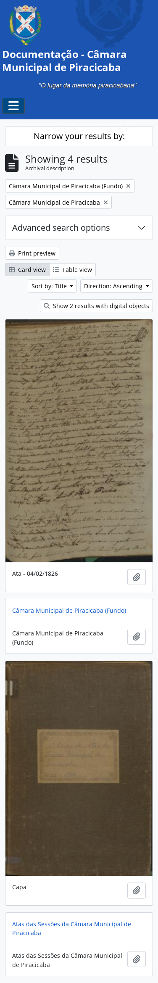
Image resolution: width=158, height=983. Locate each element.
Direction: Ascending (114, 286)
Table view (72, 270)
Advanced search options (61, 227)
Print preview (32, 253)
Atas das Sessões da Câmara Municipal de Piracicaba (71, 928)
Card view (27, 270)
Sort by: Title (50, 286)
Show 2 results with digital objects (96, 306)
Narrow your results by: (79, 136)
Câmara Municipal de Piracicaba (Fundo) (69, 610)
